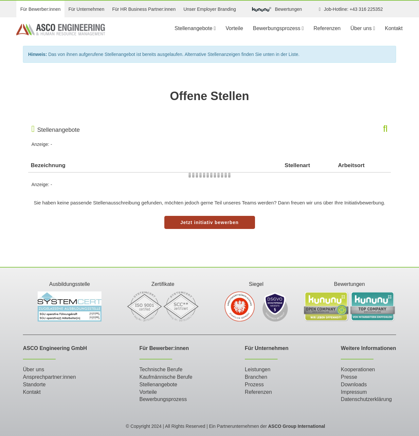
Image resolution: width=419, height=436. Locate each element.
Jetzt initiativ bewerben (209, 222)
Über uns (363, 28)
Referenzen (327, 28)
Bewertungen (277, 9)
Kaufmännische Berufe (165, 377)
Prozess (254, 384)
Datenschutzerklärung (366, 399)
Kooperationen (358, 369)
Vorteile (234, 28)
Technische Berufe (161, 369)
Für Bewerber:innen (40, 9)
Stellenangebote (195, 28)
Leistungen (257, 369)
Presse (349, 377)
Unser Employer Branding (209, 9)
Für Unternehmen (86, 9)
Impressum (354, 392)
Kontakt (394, 28)
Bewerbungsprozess (278, 28)
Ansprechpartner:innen (49, 377)
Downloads (354, 384)
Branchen (256, 377)
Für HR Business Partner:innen (144, 9)
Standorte (34, 384)
